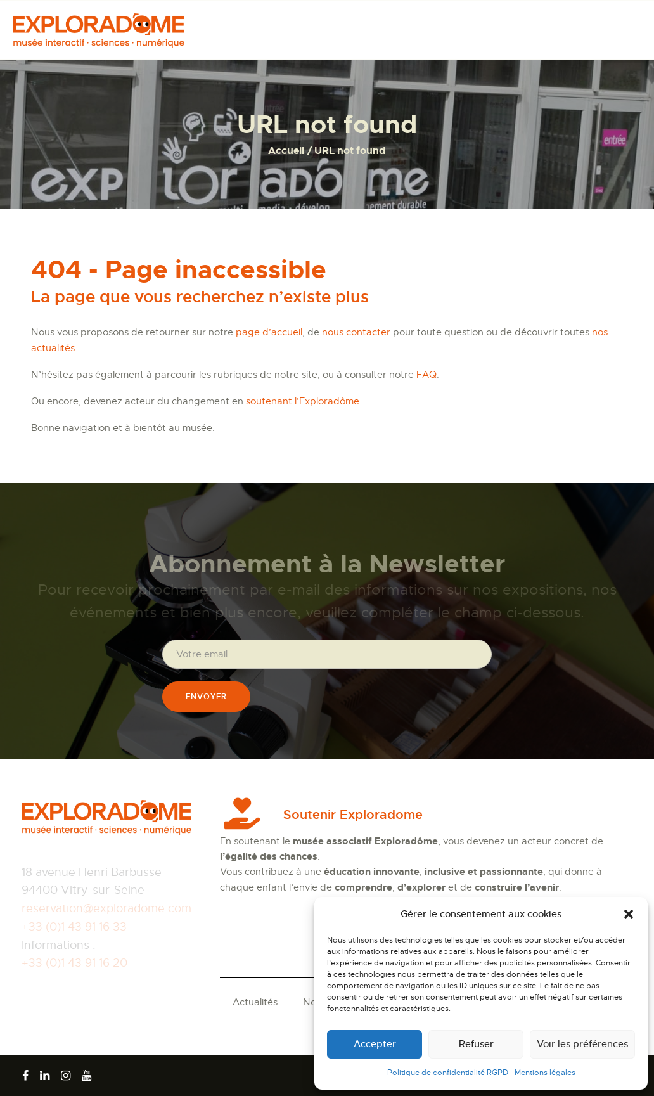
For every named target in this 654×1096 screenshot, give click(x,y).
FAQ (426, 374)
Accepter (375, 1044)
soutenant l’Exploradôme (302, 401)
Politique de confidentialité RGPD (447, 1072)
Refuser (476, 1044)
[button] (628, 914)
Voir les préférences (582, 1044)
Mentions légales (545, 1072)
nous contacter (356, 332)
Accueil (286, 150)
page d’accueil (269, 332)
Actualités (255, 1002)
